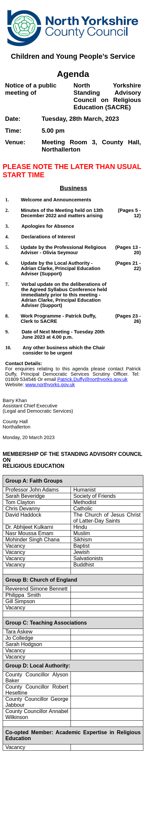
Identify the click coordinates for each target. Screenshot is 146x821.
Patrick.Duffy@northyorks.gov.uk (92, 379)
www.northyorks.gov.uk (50, 384)
